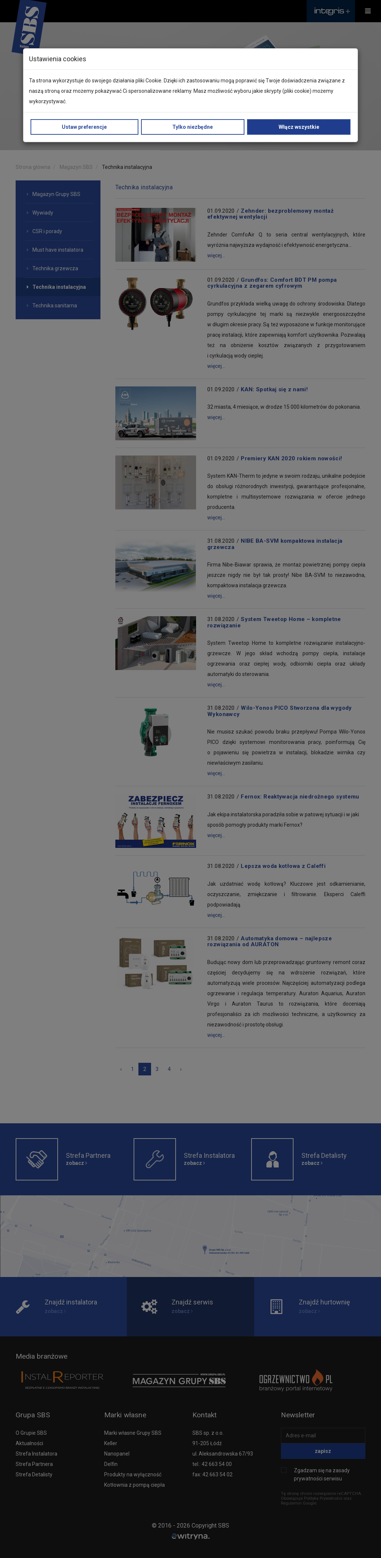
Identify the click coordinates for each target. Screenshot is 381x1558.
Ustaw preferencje (84, 127)
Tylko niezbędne (192, 127)
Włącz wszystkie (299, 127)
